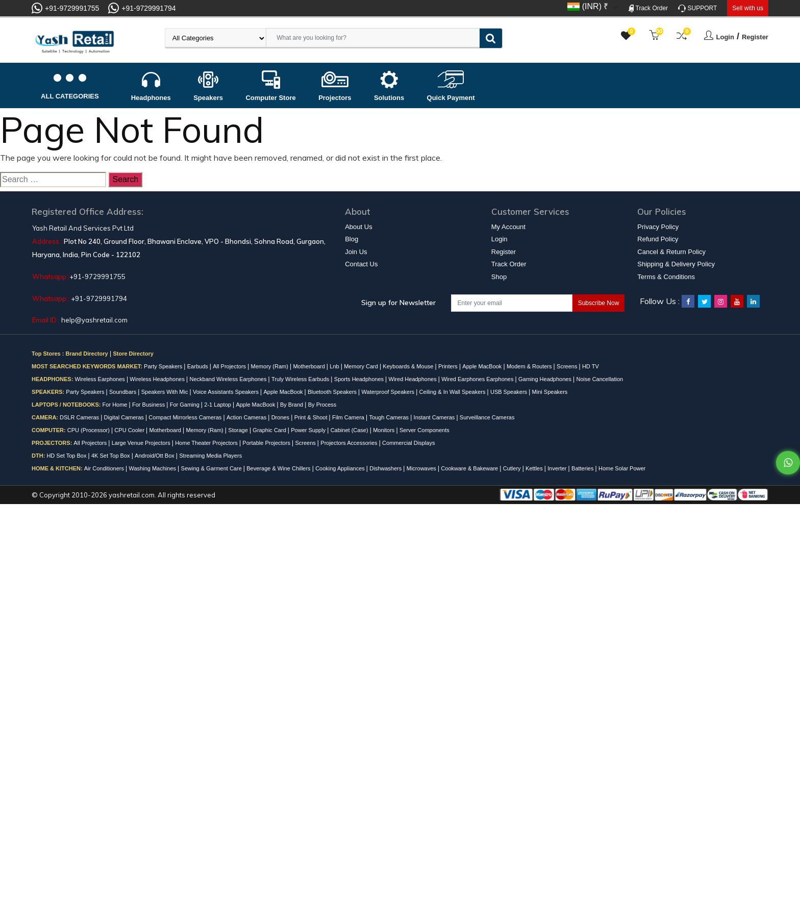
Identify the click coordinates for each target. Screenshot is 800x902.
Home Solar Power (621, 468)
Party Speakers (164, 366)
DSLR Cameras (80, 417)
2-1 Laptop (218, 405)
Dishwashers (386, 468)
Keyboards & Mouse (409, 366)
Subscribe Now (598, 303)
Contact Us (361, 264)
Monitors (384, 430)
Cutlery (512, 468)
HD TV (590, 366)
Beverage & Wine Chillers (279, 468)
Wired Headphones (413, 379)
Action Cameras (247, 417)
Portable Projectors (267, 443)
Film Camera (349, 417)
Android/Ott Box (155, 456)
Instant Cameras (435, 417)
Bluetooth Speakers (333, 392)
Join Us (356, 252)
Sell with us (747, 8)
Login (725, 37)
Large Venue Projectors (142, 443)
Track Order (648, 8)
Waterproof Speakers (389, 392)
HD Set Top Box (67, 456)
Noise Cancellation (599, 379)
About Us (358, 227)
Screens (568, 366)
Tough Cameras (389, 417)
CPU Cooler (130, 430)
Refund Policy (657, 239)
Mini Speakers (550, 392)
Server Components (424, 430)
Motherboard (309, 366)
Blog (351, 239)
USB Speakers (509, 392)
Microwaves (422, 468)
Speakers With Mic (165, 392)
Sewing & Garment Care (212, 468)
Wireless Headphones (158, 379)
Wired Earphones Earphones (478, 379)
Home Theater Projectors (207, 443)
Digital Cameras (124, 417)
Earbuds (198, 366)
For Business (149, 405)
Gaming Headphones (545, 379)
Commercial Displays (408, 443)
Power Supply (309, 430)
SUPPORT (697, 8)
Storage (238, 430)
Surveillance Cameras (487, 417)
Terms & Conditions (666, 277)
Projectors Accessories (349, 443)
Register (755, 37)
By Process (322, 405)
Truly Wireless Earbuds (301, 379)
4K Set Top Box (111, 456)
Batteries (583, 468)
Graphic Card (270, 430)
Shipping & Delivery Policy (676, 264)
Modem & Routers (530, 366)
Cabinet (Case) (350, 430)
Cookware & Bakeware (470, 468)
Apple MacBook (482, 366)
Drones (281, 417)
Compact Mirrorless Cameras (185, 417)
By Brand (292, 405)
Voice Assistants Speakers (226, 392)
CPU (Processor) (89, 430)
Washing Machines (153, 468)
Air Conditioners (105, 468)
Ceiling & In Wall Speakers (453, 392)
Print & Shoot (311, 417)
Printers (448, 366)
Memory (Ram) (270, 366)
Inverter (557, 468)
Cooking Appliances (340, 468)
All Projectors (230, 366)
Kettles (535, 468)
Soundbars (123, 392)
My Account (508, 227)
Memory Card (362, 366)
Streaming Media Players (210, 456)
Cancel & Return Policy (671, 252)
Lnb (335, 366)
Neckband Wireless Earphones (228, 379)
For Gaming (185, 405)
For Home (116, 405)
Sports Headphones (359, 379)
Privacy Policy (658, 227)
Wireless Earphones (100, 379)
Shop (499, 277)
